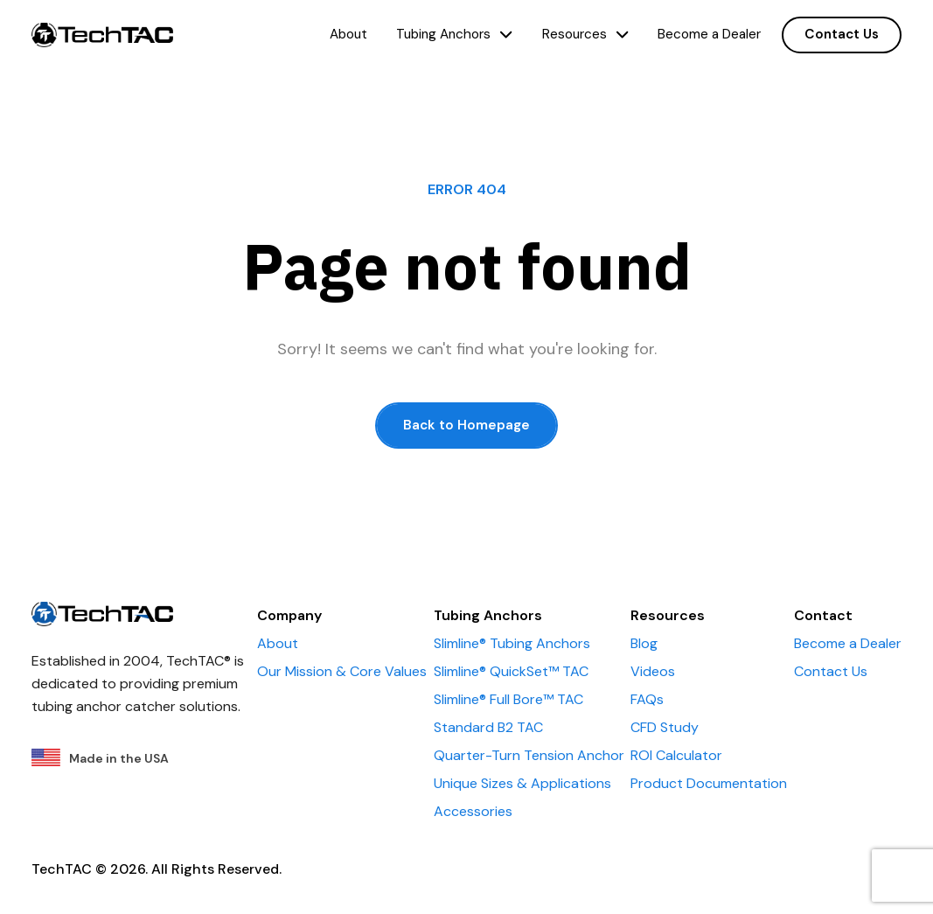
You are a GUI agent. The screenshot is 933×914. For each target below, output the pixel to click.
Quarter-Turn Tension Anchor (529, 755)
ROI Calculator (676, 755)
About (348, 34)
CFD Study (664, 727)
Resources (585, 34)
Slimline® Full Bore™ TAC (508, 699)
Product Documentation (708, 783)
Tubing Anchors (454, 34)
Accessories (473, 811)
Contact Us (841, 34)
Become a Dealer (709, 34)
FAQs (647, 699)
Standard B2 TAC (488, 727)
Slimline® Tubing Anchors (512, 643)
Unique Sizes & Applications (522, 783)
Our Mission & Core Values (342, 671)
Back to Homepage (466, 425)
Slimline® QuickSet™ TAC (511, 671)
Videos (652, 671)
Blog (644, 643)
